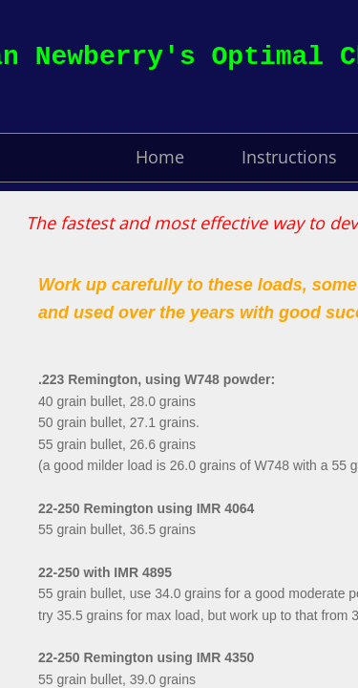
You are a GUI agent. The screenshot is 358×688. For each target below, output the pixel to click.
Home (160, 156)
